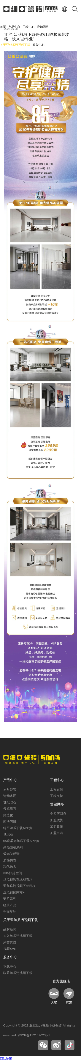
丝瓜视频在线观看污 (17, 879)
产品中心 (14, 27)
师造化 (8, 815)
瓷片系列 (9, 898)
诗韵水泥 (9, 796)
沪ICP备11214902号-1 (34, 1035)
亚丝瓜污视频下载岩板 (19, 886)
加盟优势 (56, 820)
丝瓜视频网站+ (14, 892)
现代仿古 (9, 866)
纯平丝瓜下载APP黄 (17, 828)
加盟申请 (56, 833)
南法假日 (9, 821)
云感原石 (9, 808)
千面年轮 (9, 911)
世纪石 (8, 834)
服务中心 (38, 45)
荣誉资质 (9, 942)
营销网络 (43, 27)
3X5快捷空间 (12, 873)
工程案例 (56, 789)
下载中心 (9, 966)
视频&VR (9, 948)
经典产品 (9, 905)
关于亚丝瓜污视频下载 (15, 45)
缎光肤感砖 (11, 853)
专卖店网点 (58, 813)
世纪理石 (9, 802)
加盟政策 (56, 826)
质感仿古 (9, 860)
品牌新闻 (9, 929)
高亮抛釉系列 (13, 847)
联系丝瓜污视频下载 (17, 973)
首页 (3, 27)
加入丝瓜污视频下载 (17, 936)
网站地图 (6, 1058)
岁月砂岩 (9, 789)
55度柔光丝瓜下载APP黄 (21, 841)
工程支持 (56, 796)
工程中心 (28, 27)
